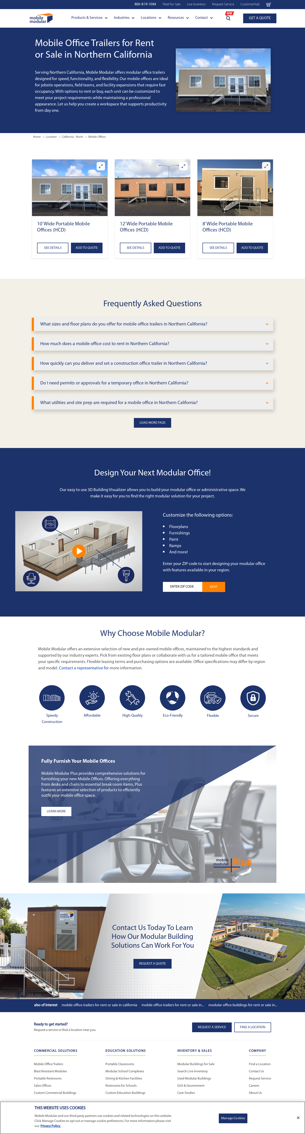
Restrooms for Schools (121, 1086)
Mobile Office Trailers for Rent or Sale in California (99, 1005)
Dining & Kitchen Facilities (123, 1078)
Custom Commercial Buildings (55, 1093)
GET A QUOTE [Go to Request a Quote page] (260, 18)
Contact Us (256, 1071)
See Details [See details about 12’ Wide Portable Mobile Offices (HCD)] (135, 248)
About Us (255, 1093)
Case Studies (186, 1093)
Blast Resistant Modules (50, 1071)
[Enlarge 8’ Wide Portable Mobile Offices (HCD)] (266, 166)
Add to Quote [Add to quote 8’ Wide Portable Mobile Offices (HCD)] (252, 248)
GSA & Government (190, 1086)
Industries (124, 18)
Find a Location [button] (252, 1027)
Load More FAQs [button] (152, 423)
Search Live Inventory (192, 1071)
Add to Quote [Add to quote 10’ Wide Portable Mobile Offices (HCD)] (87, 248)
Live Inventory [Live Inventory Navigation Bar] (196, 4)
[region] (152, 1117)
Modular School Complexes (124, 1071)
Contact (204, 18)
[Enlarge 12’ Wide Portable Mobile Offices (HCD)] (183, 166)
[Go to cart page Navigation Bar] (268, 4)
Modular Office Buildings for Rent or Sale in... (242, 1005)
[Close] (298, 1117)
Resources (178, 18)
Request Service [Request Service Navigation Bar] (223, 4)
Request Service (260, 1078)
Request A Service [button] (212, 1027)
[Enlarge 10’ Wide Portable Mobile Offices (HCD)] (101, 166)
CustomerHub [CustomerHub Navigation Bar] (250, 4)
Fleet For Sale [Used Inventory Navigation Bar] (171, 4)
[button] (70, 187)
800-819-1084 (145, 4)
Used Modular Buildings (194, 1078)
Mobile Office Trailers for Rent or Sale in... (172, 1005)
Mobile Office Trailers (48, 1064)
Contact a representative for (84, 668)
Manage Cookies (233, 1118)
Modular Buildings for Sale (196, 1064)
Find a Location (260, 1064)
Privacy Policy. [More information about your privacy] (50, 1126)
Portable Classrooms (119, 1064)
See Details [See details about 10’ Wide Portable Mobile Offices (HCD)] (53, 248)
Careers (254, 1086)
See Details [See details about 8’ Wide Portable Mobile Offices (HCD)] (218, 248)
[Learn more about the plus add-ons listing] (94, 811)
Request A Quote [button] (152, 963)
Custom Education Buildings (125, 1093)
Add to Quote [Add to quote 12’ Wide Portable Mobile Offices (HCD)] (169, 248)
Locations (151, 18)
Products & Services (89, 18)
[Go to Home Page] (41, 18)
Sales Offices (42, 1086)
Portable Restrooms (47, 1078)
